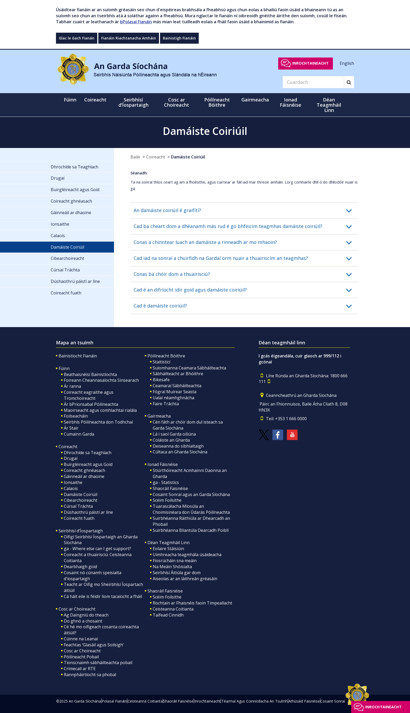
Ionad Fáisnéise (162, 464)
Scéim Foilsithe (167, 500)
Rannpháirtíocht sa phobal (90, 674)
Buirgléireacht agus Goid (88, 464)
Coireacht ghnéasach (84, 470)
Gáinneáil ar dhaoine (84, 476)
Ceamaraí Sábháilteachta (177, 386)
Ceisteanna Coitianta (173, 609)
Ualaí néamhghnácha (173, 398)
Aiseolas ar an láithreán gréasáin (185, 578)
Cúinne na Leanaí (81, 639)
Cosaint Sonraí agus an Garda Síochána (191, 494)
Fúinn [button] (70, 99)
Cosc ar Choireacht (77, 609)
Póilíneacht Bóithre (166, 356)
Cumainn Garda (79, 434)
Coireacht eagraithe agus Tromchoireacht (88, 395)
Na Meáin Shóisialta (172, 566)
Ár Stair (71, 428)
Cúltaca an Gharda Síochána (180, 452)
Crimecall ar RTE (80, 668)
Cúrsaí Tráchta (78, 506)
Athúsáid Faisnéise (304, 701)
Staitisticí (161, 362)
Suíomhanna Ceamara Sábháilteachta (189, 368)
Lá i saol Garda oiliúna (174, 434)
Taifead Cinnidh (168, 615)
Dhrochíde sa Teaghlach (87, 452)
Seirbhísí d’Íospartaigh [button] (133, 102)
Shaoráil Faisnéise (170, 488)
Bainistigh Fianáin (179, 38)
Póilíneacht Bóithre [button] (217, 102)
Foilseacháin (76, 416)
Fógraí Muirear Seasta (174, 392)
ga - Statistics (166, 482)
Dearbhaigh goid (80, 566)
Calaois (71, 488)
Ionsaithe (73, 482)
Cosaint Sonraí (332, 701)
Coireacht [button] (95, 99)
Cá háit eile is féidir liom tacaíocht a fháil (103, 596)
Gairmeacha (159, 416)
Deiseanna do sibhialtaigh (178, 446)
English (347, 63)
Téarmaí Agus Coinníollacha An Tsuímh (254, 701)
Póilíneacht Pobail (81, 657)
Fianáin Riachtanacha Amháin (128, 38)
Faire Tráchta (166, 404)
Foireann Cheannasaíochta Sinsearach (101, 380)
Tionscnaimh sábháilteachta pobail (98, 662)
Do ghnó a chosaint (83, 621)
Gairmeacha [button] (255, 99)
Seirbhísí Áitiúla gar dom (177, 572)
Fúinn (64, 368)
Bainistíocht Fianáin (78, 356)
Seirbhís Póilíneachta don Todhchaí (98, 422)
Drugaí (70, 458)
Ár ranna (72, 386)
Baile (135, 157)
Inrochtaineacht (310, 63)
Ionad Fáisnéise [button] (290, 102)
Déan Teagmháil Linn (168, 542)
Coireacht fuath (79, 518)
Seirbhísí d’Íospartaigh (81, 531)
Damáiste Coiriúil (188, 157)
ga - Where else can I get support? (97, 548)
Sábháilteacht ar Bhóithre (178, 374)
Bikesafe (161, 380)
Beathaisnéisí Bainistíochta (90, 374)
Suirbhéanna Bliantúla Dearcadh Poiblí (191, 530)
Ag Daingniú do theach (86, 615)
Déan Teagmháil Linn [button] (329, 104)
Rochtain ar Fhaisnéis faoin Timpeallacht (192, 603)
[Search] (313, 82)
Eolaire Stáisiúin (168, 548)
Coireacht (155, 157)
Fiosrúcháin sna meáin (175, 560)
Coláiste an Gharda (171, 440)
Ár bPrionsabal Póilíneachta (91, 404)
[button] (246, 210)
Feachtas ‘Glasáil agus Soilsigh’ (94, 645)
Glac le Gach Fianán (76, 38)
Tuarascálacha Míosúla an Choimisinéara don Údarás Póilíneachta (191, 509)
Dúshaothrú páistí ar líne (88, 512)
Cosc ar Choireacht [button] (176, 102)
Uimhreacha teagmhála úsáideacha (187, 554)
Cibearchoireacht (80, 500)
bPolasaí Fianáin (136, 22)
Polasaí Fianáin (114, 701)
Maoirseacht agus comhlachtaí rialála (100, 410)
